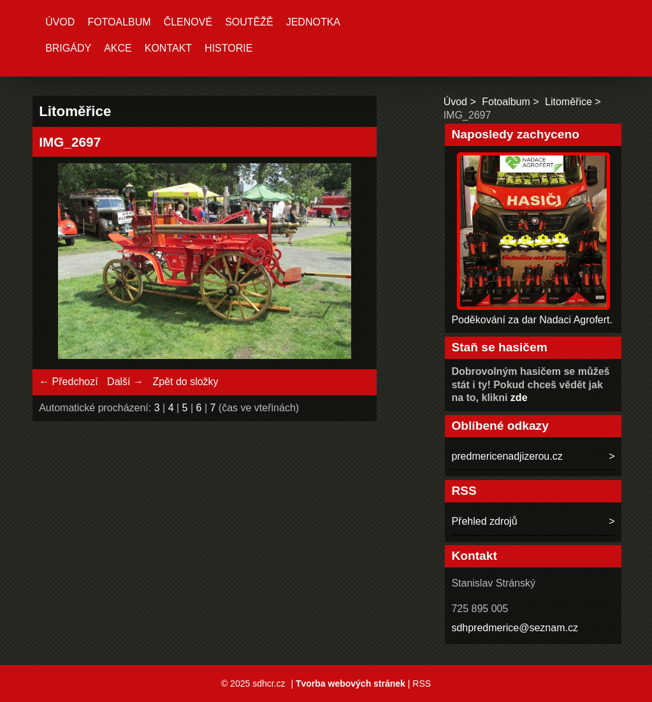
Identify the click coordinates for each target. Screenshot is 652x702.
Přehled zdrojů (484, 521)
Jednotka (313, 22)
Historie (228, 48)
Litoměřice (568, 101)
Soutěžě (249, 22)
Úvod (60, 22)
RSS (421, 683)
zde (519, 397)
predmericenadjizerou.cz (506, 456)
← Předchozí (68, 381)
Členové (188, 22)
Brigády (68, 48)
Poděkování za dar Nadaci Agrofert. (531, 319)
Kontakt (168, 48)
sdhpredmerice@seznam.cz (514, 627)
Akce (118, 48)
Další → (125, 381)
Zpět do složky (185, 381)
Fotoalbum (118, 22)
